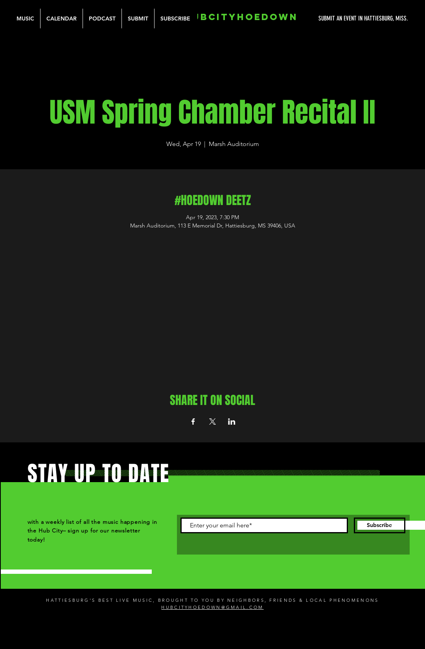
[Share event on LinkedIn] (231, 421)
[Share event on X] (212, 421)
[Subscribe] (379, 525)
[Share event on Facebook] (193, 421)
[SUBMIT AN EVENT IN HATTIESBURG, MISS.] (334, 18)
